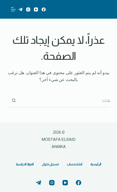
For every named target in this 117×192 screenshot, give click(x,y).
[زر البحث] (13, 100)
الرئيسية (95, 164)
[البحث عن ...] (65, 100)
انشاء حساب (74, 164)
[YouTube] (36, 9)
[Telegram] (20, 9)
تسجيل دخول (50, 164)
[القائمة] (13, 9)
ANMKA (59, 146)
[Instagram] (28, 9)
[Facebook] (44, 9)
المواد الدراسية (25, 164)
